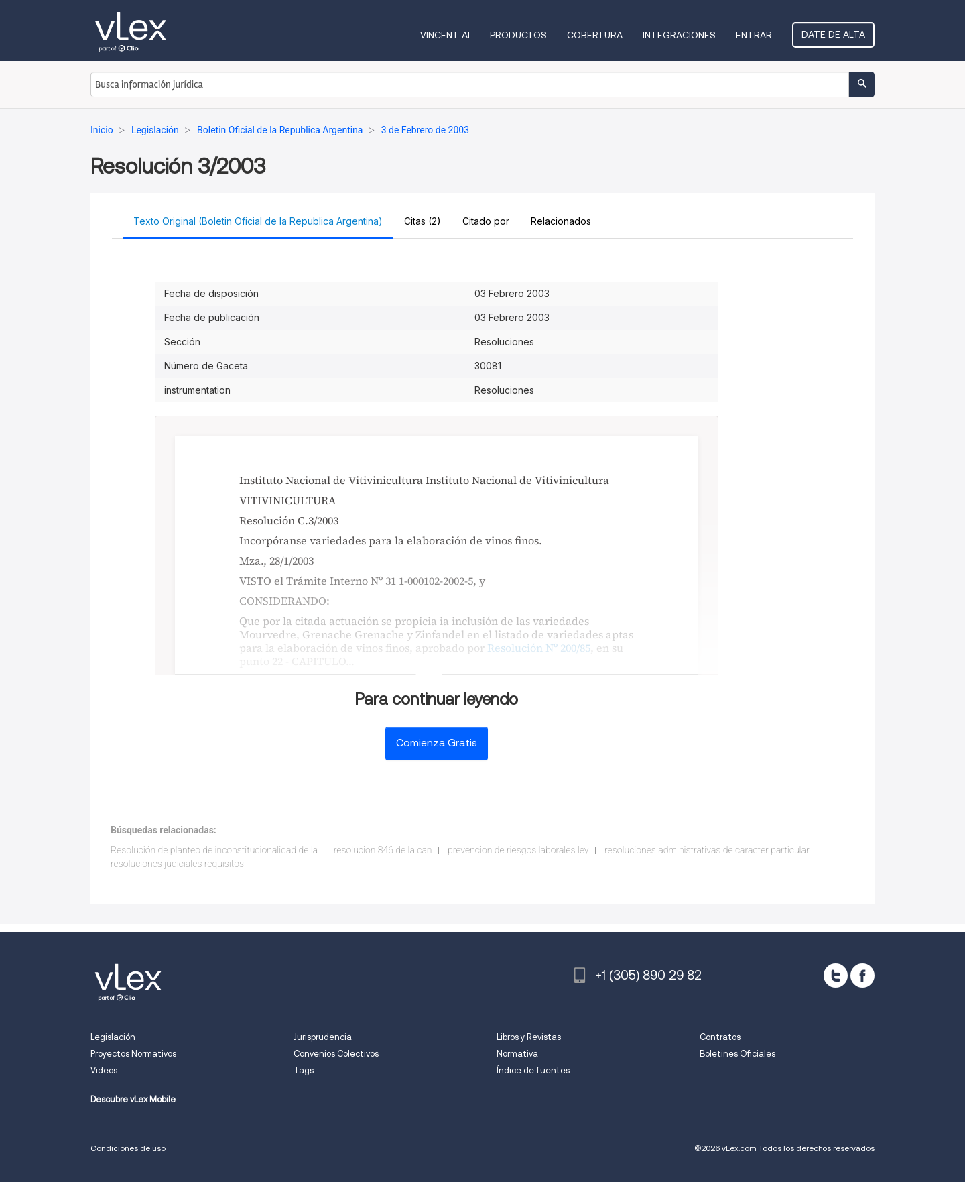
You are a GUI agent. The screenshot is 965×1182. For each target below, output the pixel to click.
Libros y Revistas (529, 1037)
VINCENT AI (445, 34)
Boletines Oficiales (737, 1054)
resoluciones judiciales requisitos (177, 863)
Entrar (754, 34)
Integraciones (679, 34)
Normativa (517, 1054)
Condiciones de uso (128, 1148)
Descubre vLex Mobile (133, 1099)
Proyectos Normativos (133, 1054)
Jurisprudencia (323, 1037)
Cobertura (595, 34)
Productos (518, 34)
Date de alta (833, 34)
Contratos (720, 1037)
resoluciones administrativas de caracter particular (707, 850)
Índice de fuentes (533, 1070)
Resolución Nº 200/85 (538, 647)
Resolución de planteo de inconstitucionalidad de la (214, 850)
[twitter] (836, 975)
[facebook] (862, 975)
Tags (304, 1070)
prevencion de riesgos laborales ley (518, 850)
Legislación (112, 1037)
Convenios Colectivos (336, 1054)
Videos (103, 1070)
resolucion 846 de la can (383, 850)
